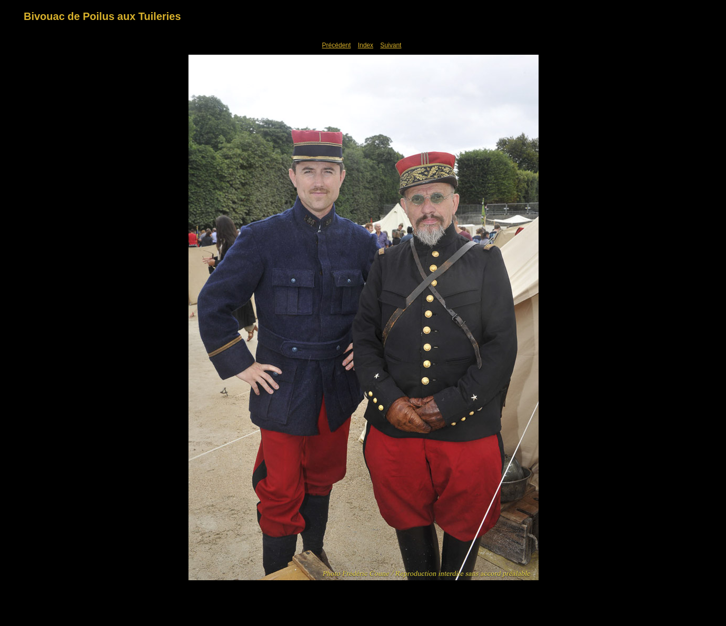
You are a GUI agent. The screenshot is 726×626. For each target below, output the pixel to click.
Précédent (336, 45)
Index (365, 45)
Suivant (390, 45)
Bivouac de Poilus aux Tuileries (102, 16)
